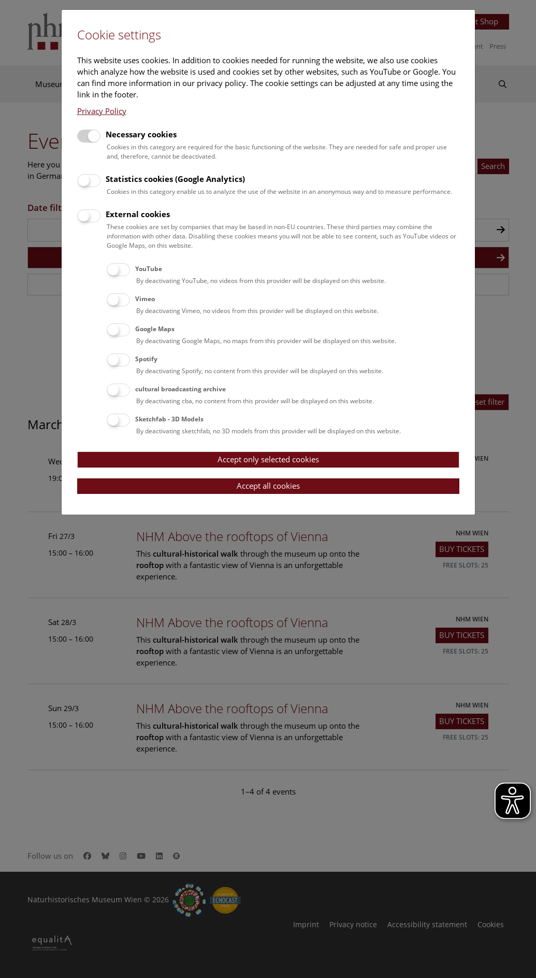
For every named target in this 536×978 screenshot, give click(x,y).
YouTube (148, 268)
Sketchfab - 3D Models (169, 419)
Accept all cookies (268, 485)
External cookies (138, 214)
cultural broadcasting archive (180, 389)
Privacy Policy (101, 111)
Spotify (146, 359)
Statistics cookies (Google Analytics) (175, 179)
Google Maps (155, 328)
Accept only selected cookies (268, 459)
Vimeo (145, 298)
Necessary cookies (141, 134)
